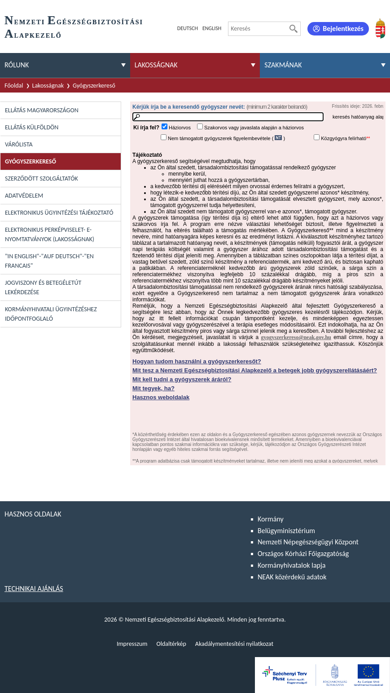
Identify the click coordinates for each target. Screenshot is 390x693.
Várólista (19, 144)
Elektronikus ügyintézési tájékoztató (59, 212)
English (211, 28)
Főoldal (13, 85)
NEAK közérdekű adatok (292, 577)
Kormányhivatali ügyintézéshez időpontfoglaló (51, 313)
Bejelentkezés (343, 28)
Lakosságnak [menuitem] (156, 65)
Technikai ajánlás (33, 588)
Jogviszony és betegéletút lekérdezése (43, 287)
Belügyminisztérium (286, 530)
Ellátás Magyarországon (42, 110)
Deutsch (187, 28)
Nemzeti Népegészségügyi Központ (308, 542)
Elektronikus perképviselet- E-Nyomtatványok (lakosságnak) (49, 234)
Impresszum (132, 644)
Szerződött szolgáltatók (41, 178)
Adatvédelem (24, 195)
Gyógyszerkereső (94, 85)
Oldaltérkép (171, 644)
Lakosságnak (48, 85)
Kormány (271, 519)
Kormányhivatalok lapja (291, 565)
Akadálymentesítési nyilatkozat (234, 644)
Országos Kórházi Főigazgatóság (303, 553)
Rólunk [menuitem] (16, 65)
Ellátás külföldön (31, 127)
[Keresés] (293, 28)
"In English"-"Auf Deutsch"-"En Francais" (49, 260)
